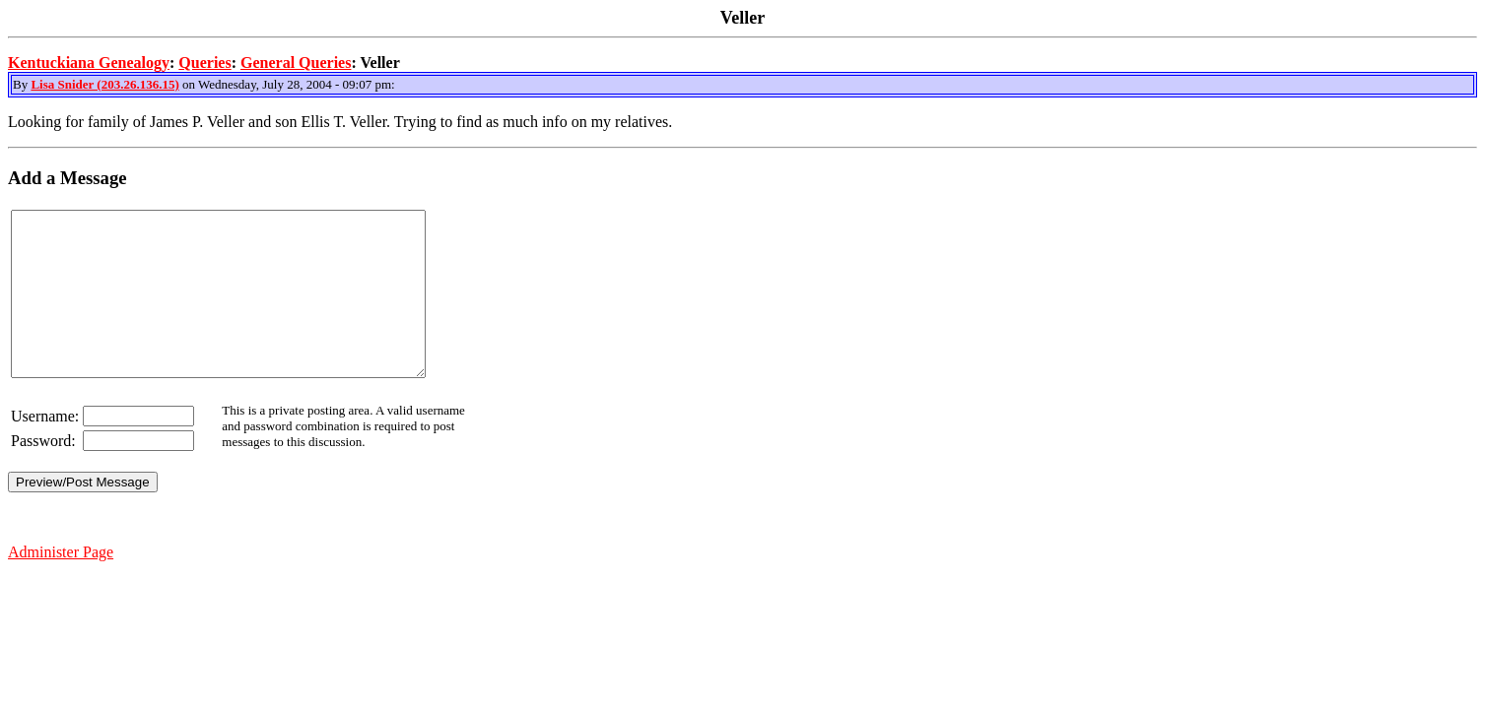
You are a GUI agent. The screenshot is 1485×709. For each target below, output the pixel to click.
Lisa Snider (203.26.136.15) (104, 84)
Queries (204, 62)
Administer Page (60, 584)
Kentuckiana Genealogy (88, 62)
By (22, 84)
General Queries (295, 62)
